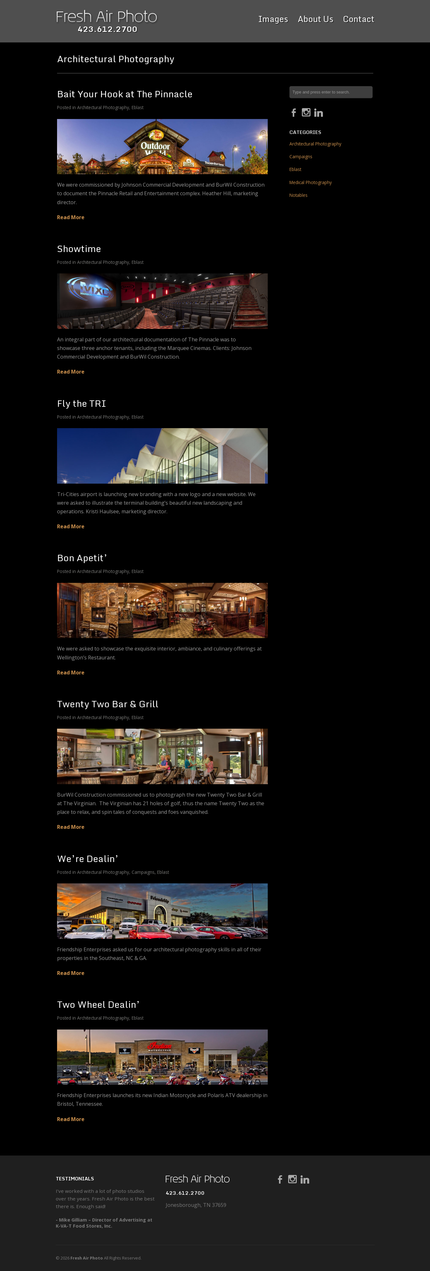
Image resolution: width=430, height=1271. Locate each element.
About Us (315, 19)
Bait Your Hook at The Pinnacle (125, 93)
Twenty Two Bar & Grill (107, 703)
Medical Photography (310, 182)
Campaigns (143, 872)
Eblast (137, 107)
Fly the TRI (81, 403)
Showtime (79, 248)
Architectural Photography (103, 107)
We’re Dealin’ (88, 858)
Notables (298, 195)
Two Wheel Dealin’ (98, 1004)
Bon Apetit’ (82, 557)
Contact (359, 19)
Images (273, 19)
